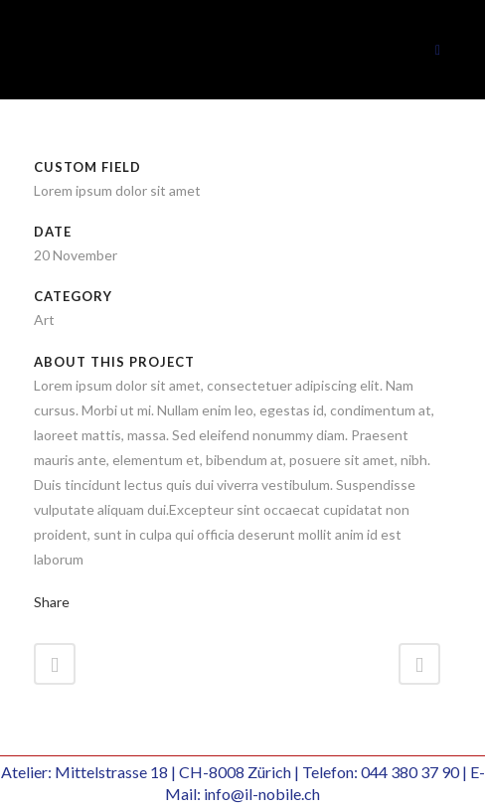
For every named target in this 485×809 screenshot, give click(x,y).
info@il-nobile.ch (262, 793)
